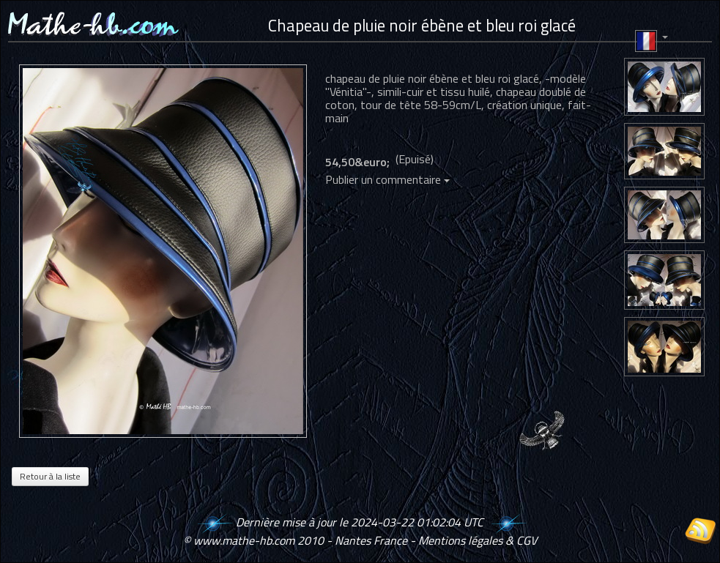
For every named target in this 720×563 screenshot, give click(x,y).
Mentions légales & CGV (477, 540)
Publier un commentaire (387, 179)
